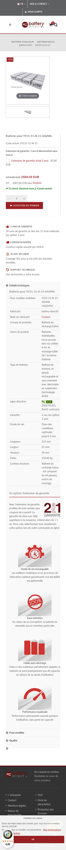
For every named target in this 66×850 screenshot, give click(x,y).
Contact (46, 316)
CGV (40, 794)
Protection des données (46, 811)
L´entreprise (14, 794)
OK (33, 839)
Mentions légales (17, 805)
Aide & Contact (39, 4)
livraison (37, 182)
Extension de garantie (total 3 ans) (29, 160)
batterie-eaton (46, 41)
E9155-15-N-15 (42, 45)
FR (21, 4)
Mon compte (33, 12)
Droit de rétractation (44, 802)
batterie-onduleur (23, 41)
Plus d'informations (52, 830)
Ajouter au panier (24, 205)
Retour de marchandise (14, 812)
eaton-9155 (25, 45)
